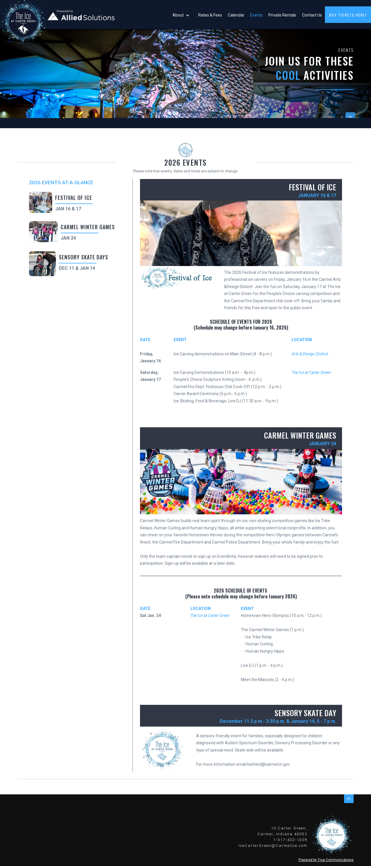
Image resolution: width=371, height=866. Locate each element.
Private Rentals (282, 15)
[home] (58, 14)
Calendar (236, 15)
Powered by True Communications (326, 860)
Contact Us (312, 15)
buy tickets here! (348, 15)
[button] (182, 14)
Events (256, 15)
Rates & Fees (210, 15)
